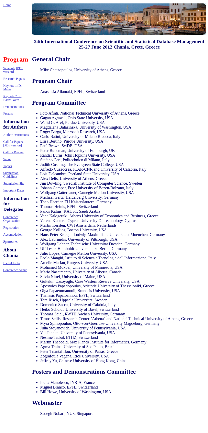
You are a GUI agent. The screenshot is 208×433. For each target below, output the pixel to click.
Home (7, 5)
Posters (8, 113)
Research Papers (14, 78)
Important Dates (13, 190)
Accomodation (12, 234)
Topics (7, 166)
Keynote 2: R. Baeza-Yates (12, 98)
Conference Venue (15, 270)
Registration (11, 227)
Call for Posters (13, 152)
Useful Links (11, 263)
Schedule (9, 68)
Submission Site (13, 183)
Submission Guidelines (11, 174)
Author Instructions (16, 134)
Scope (7, 159)
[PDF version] (13, 70)
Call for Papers (13, 141)
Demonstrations (13, 106)
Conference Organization (11, 218)
